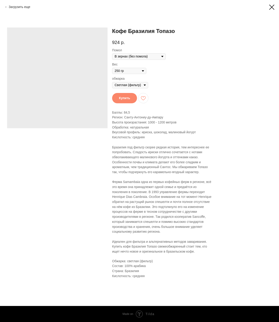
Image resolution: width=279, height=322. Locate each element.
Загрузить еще (19, 7)
